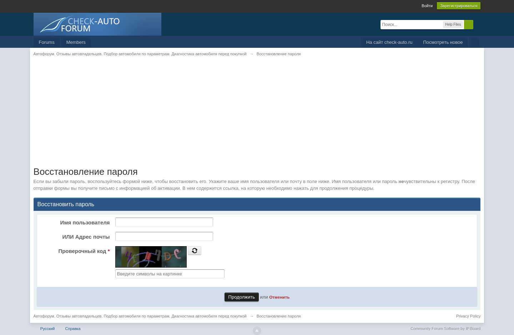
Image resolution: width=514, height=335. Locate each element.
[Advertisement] (248, 116)
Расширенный (477, 24)
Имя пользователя (85, 222)
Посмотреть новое (443, 42)
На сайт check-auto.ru (389, 42)
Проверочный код (84, 251)
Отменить (279, 297)
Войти (427, 6)
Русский (47, 328)
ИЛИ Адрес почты (86, 237)
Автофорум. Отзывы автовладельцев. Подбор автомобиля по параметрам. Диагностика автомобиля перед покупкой (140, 316)
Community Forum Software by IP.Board (445, 328)
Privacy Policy (468, 316)
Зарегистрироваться (458, 6)
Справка (73, 328)
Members (76, 42)
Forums (47, 42)
